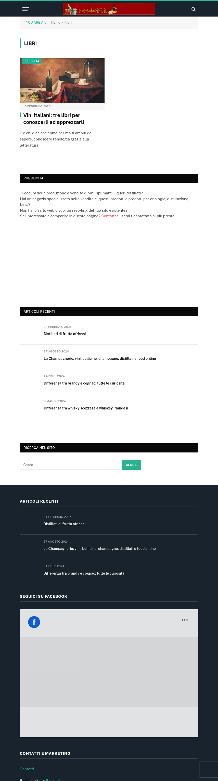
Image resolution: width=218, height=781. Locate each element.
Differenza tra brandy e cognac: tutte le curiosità (84, 383)
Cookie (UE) (30, 738)
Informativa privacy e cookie (44, 727)
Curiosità (31, 61)
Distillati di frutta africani (65, 334)
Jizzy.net (53, 692)
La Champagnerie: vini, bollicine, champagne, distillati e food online (100, 359)
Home (55, 22)
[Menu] (25, 9)
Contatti (27, 680)
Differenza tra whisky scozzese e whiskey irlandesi (86, 408)
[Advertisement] (58, 262)
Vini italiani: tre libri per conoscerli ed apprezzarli (53, 118)
